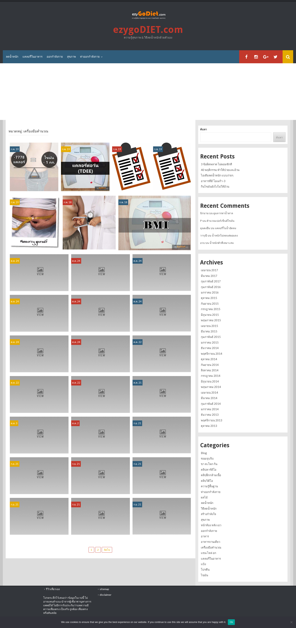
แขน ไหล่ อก (208, 553)
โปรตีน (205, 569)
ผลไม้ (204, 497)
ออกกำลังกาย (55, 56)
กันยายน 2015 (210, 303)
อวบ (202, 242)
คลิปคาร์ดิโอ (208, 469)
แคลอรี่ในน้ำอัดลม (225, 228)
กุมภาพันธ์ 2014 (211, 403)
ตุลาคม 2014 (209, 359)
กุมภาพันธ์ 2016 (211, 287)
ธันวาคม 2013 (210, 414)
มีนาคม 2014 (209, 398)
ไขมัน (204, 575)
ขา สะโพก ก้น (209, 464)
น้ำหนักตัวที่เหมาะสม (222, 242)
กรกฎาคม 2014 (210, 375)
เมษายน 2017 (209, 270)
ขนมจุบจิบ (207, 458)
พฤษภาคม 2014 (211, 387)
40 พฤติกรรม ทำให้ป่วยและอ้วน (220, 169)
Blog (204, 453)
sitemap (104, 589)
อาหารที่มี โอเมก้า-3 (213, 181)
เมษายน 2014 (209, 392)
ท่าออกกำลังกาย (90, 56)
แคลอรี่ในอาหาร (32, 56)
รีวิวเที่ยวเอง (53, 589)
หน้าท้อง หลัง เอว (211, 525)
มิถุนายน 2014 (210, 381)
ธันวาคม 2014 (210, 348)
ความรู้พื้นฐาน (209, 486)
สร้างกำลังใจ (208, 514)
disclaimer (105, 594)
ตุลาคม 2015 (209, 298)
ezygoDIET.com (148, 29)
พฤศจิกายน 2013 (211, 420)
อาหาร (205, 536)
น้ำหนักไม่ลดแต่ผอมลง (225, 235)
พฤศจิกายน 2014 (211, 353)
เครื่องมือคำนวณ (211, 547)
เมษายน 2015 (209, 326)
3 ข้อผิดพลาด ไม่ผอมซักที (216, 164)
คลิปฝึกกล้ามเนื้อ (211, 475)
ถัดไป (107, 549)
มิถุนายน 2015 (210, 314)
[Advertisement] (148, 91)
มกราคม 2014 (210, 409)
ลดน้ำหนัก (12, 56)
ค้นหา (203, 129)
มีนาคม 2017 (209, 275)
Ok (231, 622)
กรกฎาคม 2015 (210, 309)
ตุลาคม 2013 (209, 425)
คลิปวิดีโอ (207, 480)
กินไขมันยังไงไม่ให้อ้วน (215, 186)
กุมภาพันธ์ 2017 (211, 281)
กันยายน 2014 (210, 364)
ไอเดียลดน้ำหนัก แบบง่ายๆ (217, 175)
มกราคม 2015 (210, 342)
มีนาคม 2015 (209, 331)
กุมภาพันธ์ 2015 (211, 336)
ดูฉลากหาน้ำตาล (223, 213)
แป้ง (203, 564)
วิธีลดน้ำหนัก (209, 508)
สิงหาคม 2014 (209, 370)
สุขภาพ (71, 56)
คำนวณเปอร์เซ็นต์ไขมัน (220, 220)
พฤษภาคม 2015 (211, 320)
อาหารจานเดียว (210, 541)
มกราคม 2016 (210, 292)
